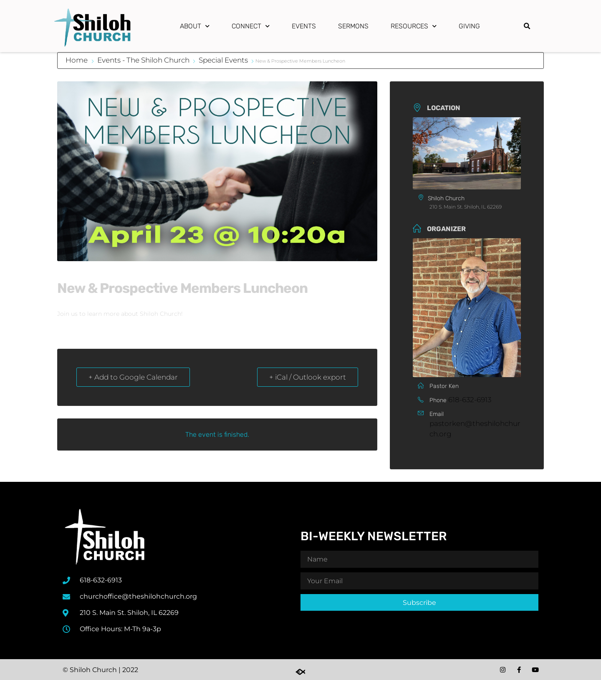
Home (77, 60)
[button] (527, 26)
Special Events (223, 60)
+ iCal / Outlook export (307, 377)
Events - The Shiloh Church (143, 60)
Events (304, 26)
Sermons (353, 26)
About (195, 26)
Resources (414, 26)
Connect (251, 26)
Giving (469, 26)
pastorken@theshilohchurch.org (474, 428)
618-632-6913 (469, 399)
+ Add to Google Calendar (133, 377)
